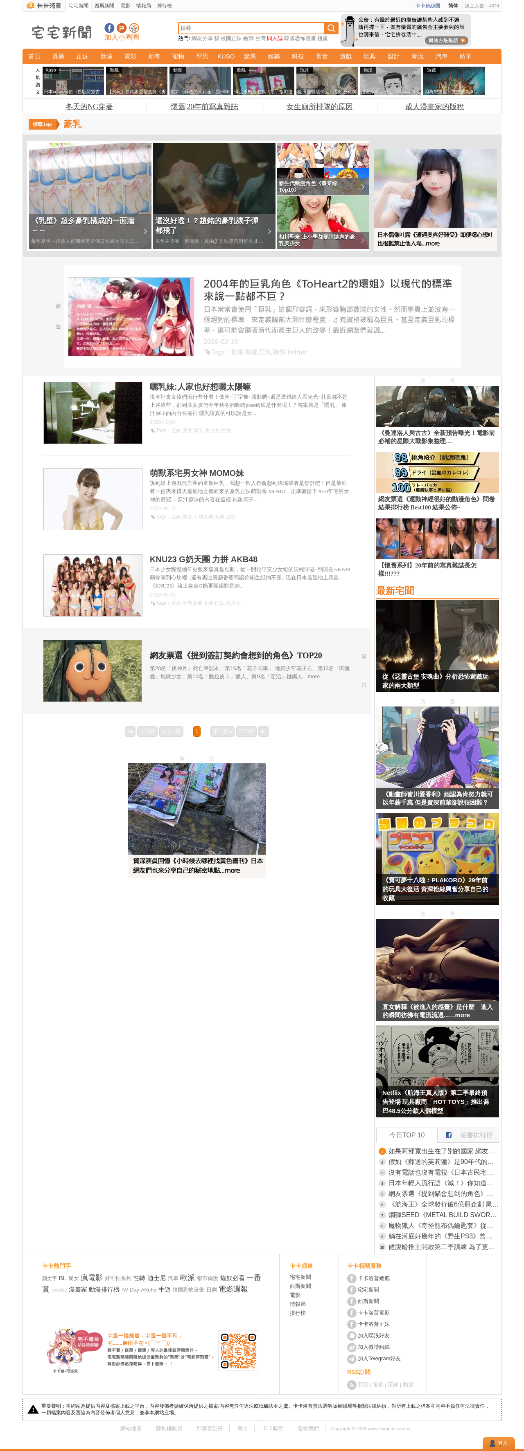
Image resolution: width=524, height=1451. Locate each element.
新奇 (154, 56)
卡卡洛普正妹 (374, 1324)
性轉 (139, 1277)
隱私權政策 (169, 1428)
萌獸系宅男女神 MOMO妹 (197, 473)
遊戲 (346, 56)
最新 (58, 56)
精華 (465, 56)
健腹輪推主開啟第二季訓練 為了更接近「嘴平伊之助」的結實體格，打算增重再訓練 (443, 1246)
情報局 (143, 6)
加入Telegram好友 (379, 1358)
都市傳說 (207, 1278)
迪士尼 (156, 1277)
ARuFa (148, 1290)
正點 (231, 517)
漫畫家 (78, 1289)
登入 (503, 1443)
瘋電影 (92, 1278)
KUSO (226, 56)
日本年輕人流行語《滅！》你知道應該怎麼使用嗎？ (443, 1183)
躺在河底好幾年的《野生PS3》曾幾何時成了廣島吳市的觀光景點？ (443, 1236)
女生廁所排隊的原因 (320, 107)
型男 (202, 56)
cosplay (59, 1289)
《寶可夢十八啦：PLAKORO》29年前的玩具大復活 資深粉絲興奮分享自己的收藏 (435, 889)
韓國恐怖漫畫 (300, 38)
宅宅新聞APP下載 (134, 28)
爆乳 (198, 430)
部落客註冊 (209, 1428)
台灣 (260, 38)
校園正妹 (231, 38)
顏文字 (49, 1278)
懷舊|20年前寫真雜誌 (205, 107)
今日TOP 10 (407, 1135)
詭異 (250, 56)
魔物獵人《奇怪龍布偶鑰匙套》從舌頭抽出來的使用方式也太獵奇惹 (443, 1225)
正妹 (82, 56)
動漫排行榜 (104, 1289)
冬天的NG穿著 (89, 107)
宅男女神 (203, 517)
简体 (453, 6)
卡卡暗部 (273, 1428)
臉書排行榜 (465, 1133)
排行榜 (164, 6)
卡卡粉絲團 (428, 6)
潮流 (417, 56)
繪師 (248, 38)
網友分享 (202, 38)
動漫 (106, 56)
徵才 (242, 1428)
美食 (322, 56)
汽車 (442, 56)
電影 (125, 6)
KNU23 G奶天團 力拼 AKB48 (203, 559)
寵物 (178, 56)
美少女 (212, 430)
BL (62, 1277)
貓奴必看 (232, 1277)
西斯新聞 (104, 6)
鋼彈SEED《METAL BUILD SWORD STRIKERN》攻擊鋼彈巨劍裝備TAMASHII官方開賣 (443, 1214)
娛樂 (274, 56)
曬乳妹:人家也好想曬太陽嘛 (200, 386)
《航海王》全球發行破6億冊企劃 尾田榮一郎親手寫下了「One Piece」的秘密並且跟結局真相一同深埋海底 (443, 1204)
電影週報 (233, 1289)
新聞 (363, 1384)
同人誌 (275, 38)
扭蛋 (322, 38)
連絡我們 (308, 1428)
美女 (187, 430)
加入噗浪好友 (122, 28)
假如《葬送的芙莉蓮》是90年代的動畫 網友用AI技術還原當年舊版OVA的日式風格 (443, 1161)
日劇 (211, 1290)
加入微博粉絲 (374, 1347)
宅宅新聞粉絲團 (109, 28)
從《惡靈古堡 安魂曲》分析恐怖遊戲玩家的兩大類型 (435, 681)
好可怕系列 (118, 1278)
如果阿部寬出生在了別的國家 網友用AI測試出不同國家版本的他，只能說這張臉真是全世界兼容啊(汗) (443, 1151)
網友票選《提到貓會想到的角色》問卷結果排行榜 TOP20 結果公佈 (443, 1193)
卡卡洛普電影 (374, 1313)
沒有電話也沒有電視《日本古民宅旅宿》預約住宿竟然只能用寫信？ (443, 1172)
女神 (219, 517)
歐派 (187, 1278)
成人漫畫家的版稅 (434, 107)
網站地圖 (131, 1428)
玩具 (370, 56)
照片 (226, 430)
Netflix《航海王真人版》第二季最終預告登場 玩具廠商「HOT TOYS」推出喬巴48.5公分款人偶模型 (435, 1101)
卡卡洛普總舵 (374, 1278)
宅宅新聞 (78, 6)
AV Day (130, 1290)
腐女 (73, 1278)
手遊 (164, 1289)
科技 (298, 56)
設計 (394, 56)
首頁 (34, 56)
